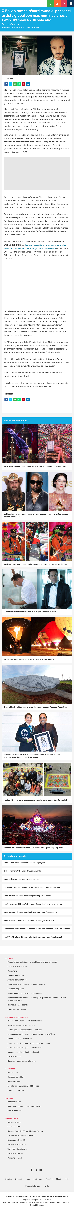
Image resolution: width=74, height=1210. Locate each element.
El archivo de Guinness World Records (23, 1086)
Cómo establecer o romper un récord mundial (26, 984)
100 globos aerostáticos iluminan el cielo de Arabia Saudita (29, 659)
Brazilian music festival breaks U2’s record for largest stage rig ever (33, 848)
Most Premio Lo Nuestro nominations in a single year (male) (29, 920)
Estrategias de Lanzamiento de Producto (25, 1030)
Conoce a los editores (16, 1077)
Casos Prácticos (14, 1057)
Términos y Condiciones (17, 1149)
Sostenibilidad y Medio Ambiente (21, 1136)
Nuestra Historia (14, 1122)
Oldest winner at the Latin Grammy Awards (22, 871)
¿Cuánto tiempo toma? (17, 980)
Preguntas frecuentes (17, 1009)
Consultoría (12, 971)
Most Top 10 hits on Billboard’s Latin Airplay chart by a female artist (33, 937)
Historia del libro (14, 1081)
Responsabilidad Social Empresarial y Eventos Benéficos (31, 1034)
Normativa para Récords (18, 1005)
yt (37, 285)
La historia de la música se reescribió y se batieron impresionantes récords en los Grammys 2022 (36, 515)
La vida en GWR (14, 1127)
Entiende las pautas (16, 989)
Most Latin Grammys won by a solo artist (21, 879)
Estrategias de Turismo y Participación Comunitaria (29, 1043)
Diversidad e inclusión (17, 1140)
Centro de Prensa (15, 1111)
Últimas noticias (14, 1102)
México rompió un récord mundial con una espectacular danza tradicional (35, 564)
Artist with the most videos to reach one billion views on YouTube (32, 887)
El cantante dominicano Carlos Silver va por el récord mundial (30, 612)
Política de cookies (15, 1153)
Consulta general (15, 1158)
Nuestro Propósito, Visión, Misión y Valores (25, 1131)
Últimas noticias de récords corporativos (24, 1106)
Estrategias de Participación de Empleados (25, 1048)
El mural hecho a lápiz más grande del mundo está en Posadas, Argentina (35, 707)
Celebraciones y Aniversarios (20, 1039)
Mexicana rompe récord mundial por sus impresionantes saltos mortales (35, 466)
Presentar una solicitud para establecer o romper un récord (32, 962)
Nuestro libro (13, 1072)
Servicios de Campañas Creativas (21, 1025)
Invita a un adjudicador (17, 966)
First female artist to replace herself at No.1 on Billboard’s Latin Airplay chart (37, 929)
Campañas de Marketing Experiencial (23, 1052)
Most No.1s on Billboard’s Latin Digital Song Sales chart (27, 896)
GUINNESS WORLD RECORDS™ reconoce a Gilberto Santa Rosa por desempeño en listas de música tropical (32, 756)
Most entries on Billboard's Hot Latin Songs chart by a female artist (33, 904)
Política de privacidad (17, 1144)
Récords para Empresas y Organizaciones (25, 1021)
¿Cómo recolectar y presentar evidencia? (25, 993)
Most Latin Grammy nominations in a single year (24, 863)
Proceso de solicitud (16, 975)
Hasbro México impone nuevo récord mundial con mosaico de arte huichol (35, 800)
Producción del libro (16, 1090)
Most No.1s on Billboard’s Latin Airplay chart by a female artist (30, 912)
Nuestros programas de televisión (22, 1061)
